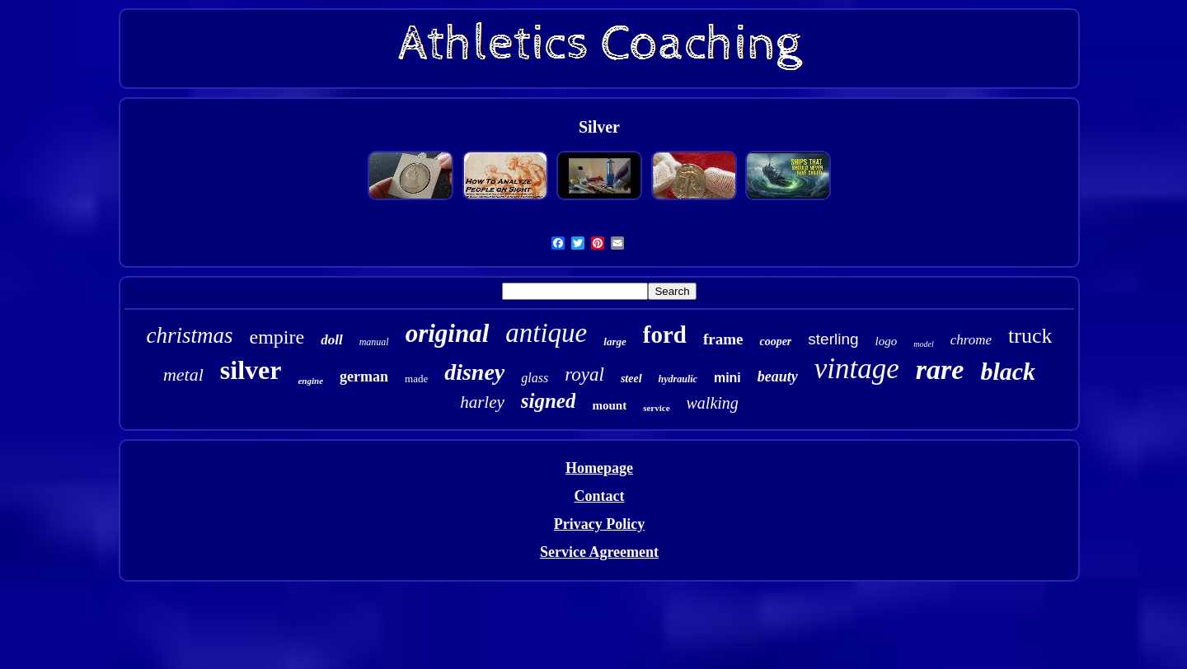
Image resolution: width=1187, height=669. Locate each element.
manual (374, 342)
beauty (778, 376)
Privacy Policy (599, 524)
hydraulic (678, 379)
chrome (971, 340)
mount (609, 405)
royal (584, 374)
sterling (833, 339)
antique (546, 333)
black (1007, 371)
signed (548, 401)
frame (723, 339)
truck (1030, 336)
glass (534, 378)
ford (665, 334)
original (448, 333)
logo (886, 341)
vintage (856, 369)
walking (713, 403)
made (416, 378)
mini (727, 378)
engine (310, 381)
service (656, 408)
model (923, 344)
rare (940, 369)
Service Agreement (599, 552)
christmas (190, 335)
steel (631, 378)
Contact (599, 496)
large (614, 341)
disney (474, 372)
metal (183, 374)
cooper (775, 341)
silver (251, 370)
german (364, 376)
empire (277, 337)
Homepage (599, 468)
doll (331, 340)
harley (482, 402)
